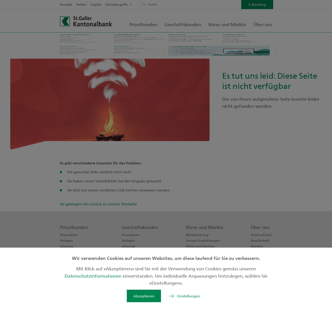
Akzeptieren (143, 296)
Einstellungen (188, 296)
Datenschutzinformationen (94, 276)
